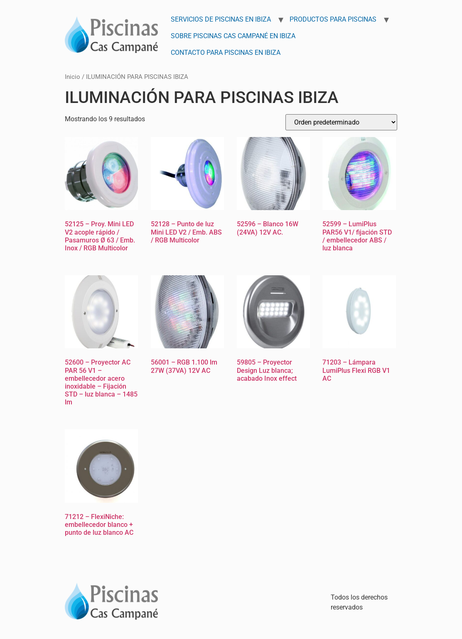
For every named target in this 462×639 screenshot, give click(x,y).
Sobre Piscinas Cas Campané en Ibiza (233, 36)
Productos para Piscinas (333, 19)
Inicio (72, 77)
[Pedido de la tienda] (341, 122)
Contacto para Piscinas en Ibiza (225, 52)
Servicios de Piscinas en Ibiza (221, 19)
